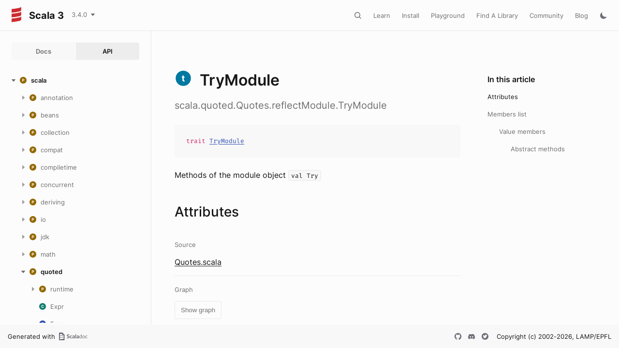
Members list (507, 114)
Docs (43, 51)
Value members (522, 131)
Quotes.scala (198, 262)
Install (410, 15)
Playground (448, 15)
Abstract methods (538, 149)
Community (546, 15)
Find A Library (497, 15)
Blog (581, 15)
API (108, 51)
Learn (381, 15)
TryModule (226, 141)
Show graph (198, 310)
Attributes (502, 97)
